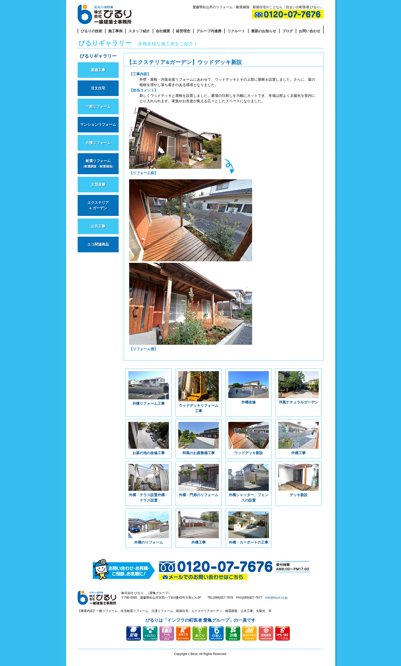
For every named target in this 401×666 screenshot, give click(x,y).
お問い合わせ (309, 31)
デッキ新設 (298, 480)
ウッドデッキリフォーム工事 (198, 392)
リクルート (236, 31)
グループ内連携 (208, 31)
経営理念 (183, 31)
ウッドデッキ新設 (248, 438)
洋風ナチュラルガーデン (298, 387)
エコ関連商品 (98, 244)
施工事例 (115, 31)
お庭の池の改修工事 (148, 438)
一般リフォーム (98, 106)
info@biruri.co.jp (276, 597)
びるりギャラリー (98, 56)
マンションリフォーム (98, 124)
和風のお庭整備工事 (198, 438)
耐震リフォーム (98, 163)
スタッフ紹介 (139, 31)
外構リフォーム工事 (148, 388)
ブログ (287, 31)
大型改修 (98, 184)
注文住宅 (98, 88)
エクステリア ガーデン (98, 205)
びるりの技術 (91, 31)
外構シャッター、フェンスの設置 (248, 483)
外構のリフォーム (148, 527)
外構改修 (248, 387)
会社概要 (163, 31)
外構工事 (298, 438)
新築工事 (98, 70)
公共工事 (98, 226)
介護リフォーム (98, 143)
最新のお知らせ (263, 31)
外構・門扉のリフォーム (198, 480)
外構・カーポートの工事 (248, 527)
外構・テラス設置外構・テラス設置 (148, 483)
